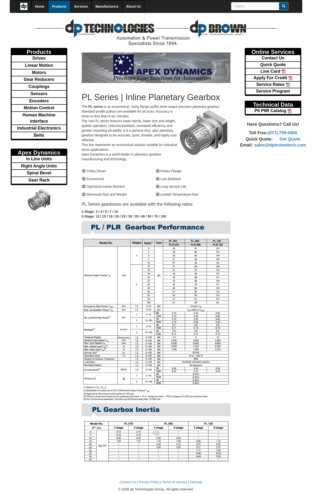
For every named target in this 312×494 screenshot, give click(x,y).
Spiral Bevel (39, 173)
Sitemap (196, 482)
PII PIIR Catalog (273, 110)
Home (39, 6)
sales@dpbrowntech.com (279, 145)
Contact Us (273, 58)
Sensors (39, 93)
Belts (39, 135)
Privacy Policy (149, 482)
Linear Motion (39, 65)
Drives (39, 58)
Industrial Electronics (39, 128)
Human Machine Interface (38, 118)
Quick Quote (273, 64)
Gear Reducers (39, 79)
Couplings (39, 86)
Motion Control (39, 107)
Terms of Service (174, 482)
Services (81, 6)
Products (59, 6)
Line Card (273, 71)
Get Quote (290, 139)
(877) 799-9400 (282, 132)
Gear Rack (39, 180)
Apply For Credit (273, 77)
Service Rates (273, 84)
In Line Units (39, 158)
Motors (39, 72)
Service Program (273, 91)
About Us (133, 6)
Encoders (39, 101)
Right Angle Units (39, 166)
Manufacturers (106, 6)
